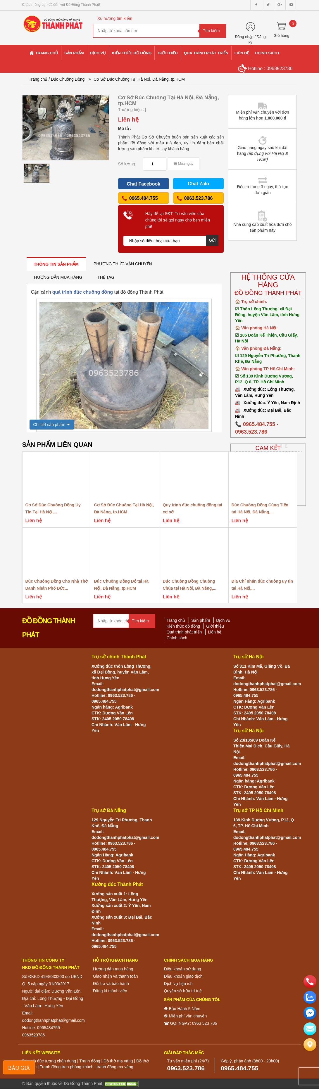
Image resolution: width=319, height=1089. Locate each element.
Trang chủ (38, 79)
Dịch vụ (223, 620)
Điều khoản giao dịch (183, 976)
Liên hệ (214, 632)
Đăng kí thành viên (110, 990)
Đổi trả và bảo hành (111, 983)
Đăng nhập (244, 36)
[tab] (56, 264)
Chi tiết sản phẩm (49, 424)
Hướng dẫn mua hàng (113, 969)
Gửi (212, 240)
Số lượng (126, 164)
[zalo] (310, 997)
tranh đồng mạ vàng (115, 1066)
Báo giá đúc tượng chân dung (49, 1061)
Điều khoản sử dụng (182, 969)
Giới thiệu (215, 626)
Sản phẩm (200, 620)
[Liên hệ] (310, 1044)
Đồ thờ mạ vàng (118, 1061)
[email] (310, 1013)
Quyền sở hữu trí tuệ (183, 990)
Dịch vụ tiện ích (178, 983)
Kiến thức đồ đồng (183, 626)
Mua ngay (183, 164)
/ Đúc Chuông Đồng (67, 79)
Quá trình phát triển (184, 632)
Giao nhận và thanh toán (115, 976)
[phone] (310, 981)
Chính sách (177, 638)
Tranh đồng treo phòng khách (66, 1066)
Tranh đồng (89, 1061)
